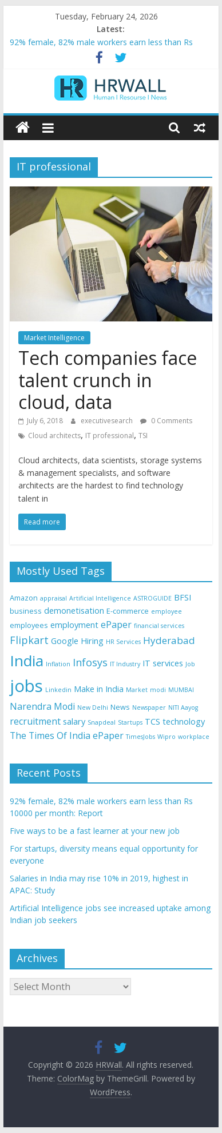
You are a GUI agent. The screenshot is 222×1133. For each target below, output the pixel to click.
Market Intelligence (54, 338)
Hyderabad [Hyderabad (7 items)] (169, 640)
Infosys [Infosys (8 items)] (90, 662)
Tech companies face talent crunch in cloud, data (107, 379)
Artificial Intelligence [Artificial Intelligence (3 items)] (100, 598)
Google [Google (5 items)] (64, 640)
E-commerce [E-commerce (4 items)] (127, 611)
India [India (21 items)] (26, 660)
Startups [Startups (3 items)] (130, 722)
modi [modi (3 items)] (158, 690)
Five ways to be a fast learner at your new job (95, 830)
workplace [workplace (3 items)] (193, 737)
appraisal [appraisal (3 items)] (53, 598)
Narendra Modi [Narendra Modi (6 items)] (42, 706)
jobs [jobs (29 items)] (26, 685)
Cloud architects (54, 435)
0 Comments (166, 421)
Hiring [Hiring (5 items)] (92, 640)
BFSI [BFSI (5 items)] (182, 597)
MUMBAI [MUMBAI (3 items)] (181, 690)
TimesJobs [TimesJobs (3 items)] (140, 737)
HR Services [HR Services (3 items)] (123, 642)
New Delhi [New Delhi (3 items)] (92, 707)
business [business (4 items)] (26, 611)
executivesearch (107, 421)
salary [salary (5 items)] (74, 721)
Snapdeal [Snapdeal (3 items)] (102, 722)
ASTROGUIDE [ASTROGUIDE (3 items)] (152, 598)
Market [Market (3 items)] (137, 690)
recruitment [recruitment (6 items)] (35, 721)
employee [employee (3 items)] (166, 611)
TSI (143, 435)
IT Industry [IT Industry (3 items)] (125, 664)
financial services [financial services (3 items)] (159, 626)
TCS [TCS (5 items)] (152, 721)
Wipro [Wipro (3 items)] (166, 737)
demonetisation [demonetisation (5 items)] (74, 610)
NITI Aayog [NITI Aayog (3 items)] (183, 707)
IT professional (109, 435)
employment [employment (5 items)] (74, 624)
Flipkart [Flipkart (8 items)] (29, 640)
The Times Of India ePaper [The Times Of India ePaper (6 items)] (67, 735)
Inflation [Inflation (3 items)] (58, 664)
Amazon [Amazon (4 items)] (24, 598)
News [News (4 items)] (120, 707)
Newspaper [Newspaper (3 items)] (149, 707)
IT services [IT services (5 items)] (162, 663)
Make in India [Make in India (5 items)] (99, 688)
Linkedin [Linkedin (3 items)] (58, 690)
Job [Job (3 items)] (190, 664)
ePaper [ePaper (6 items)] (116, 624)
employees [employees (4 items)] (29, 625)
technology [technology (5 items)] (183, 721)
